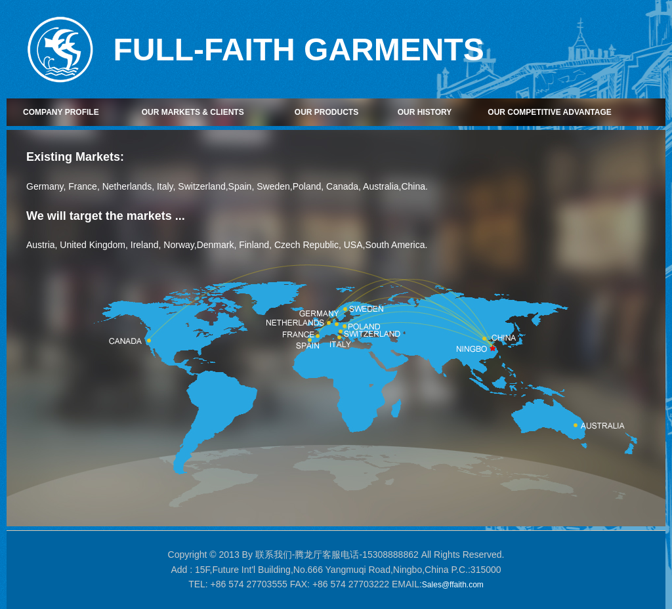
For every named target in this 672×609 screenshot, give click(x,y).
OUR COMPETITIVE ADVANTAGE (549, 112)
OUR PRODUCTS (326, 112)
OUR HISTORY (425, 112)
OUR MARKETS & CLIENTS (193, 112)
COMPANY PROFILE (61, 112)
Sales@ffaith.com (453, 584)
